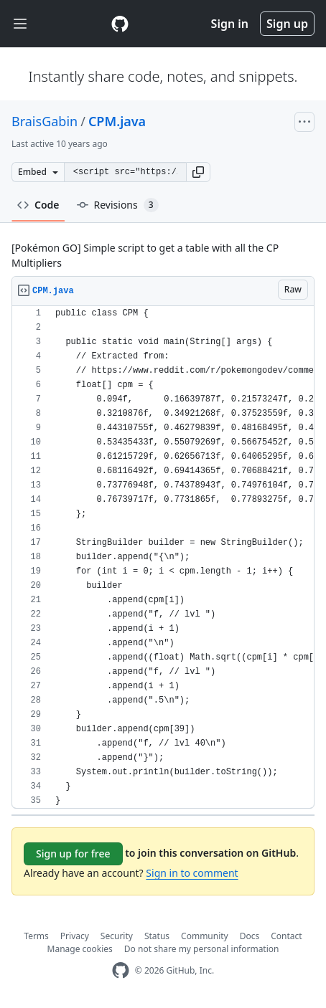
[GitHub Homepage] (120, 970)
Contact (286, 936)
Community (204, 936)
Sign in (229, 24)
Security (117, 936)
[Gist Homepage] (120, 23)
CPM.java (117, 121)
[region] (163, 557)
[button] (198, 172)
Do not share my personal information (201, 949)
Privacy (74, 936)
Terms (36, 936)
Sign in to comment (192, 873)
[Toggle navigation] (20, 24)
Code (38, 204)
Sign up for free (73, 853)
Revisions (118, 205)
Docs (250, 936)
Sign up (287, 24)
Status (156, 936)
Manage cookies (80, 949)
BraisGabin (44, 121)
